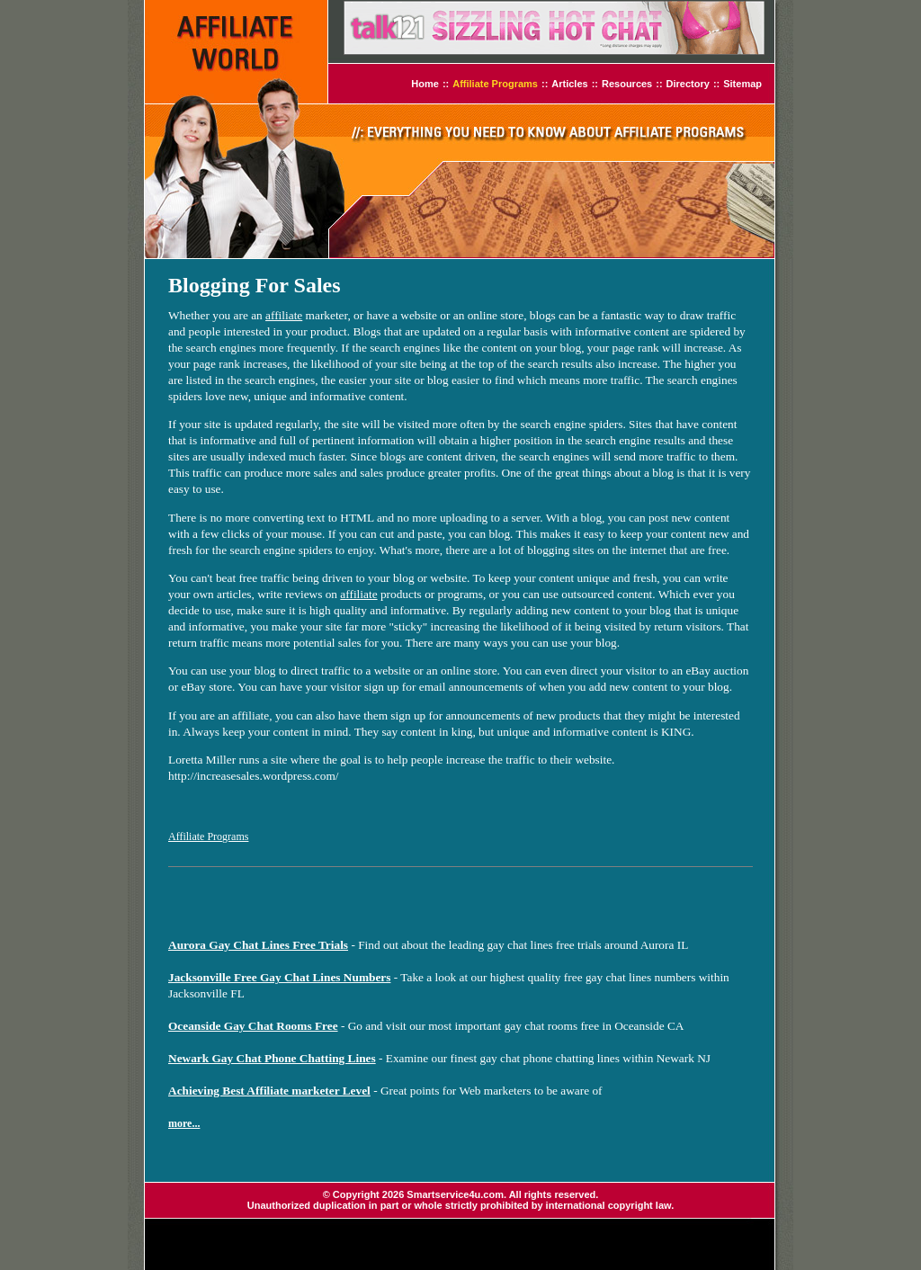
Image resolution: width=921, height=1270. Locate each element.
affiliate (283, 315)
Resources (627, 83)
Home (425, 83)
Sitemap (742, 83)
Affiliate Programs (495, 83)
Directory (688, 83)
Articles (569, 83)
